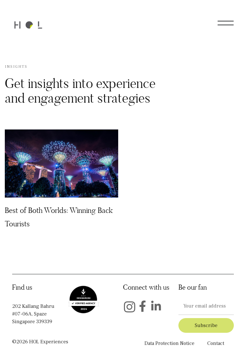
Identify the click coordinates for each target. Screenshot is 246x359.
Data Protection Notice (169, 343)
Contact (215, 343)
